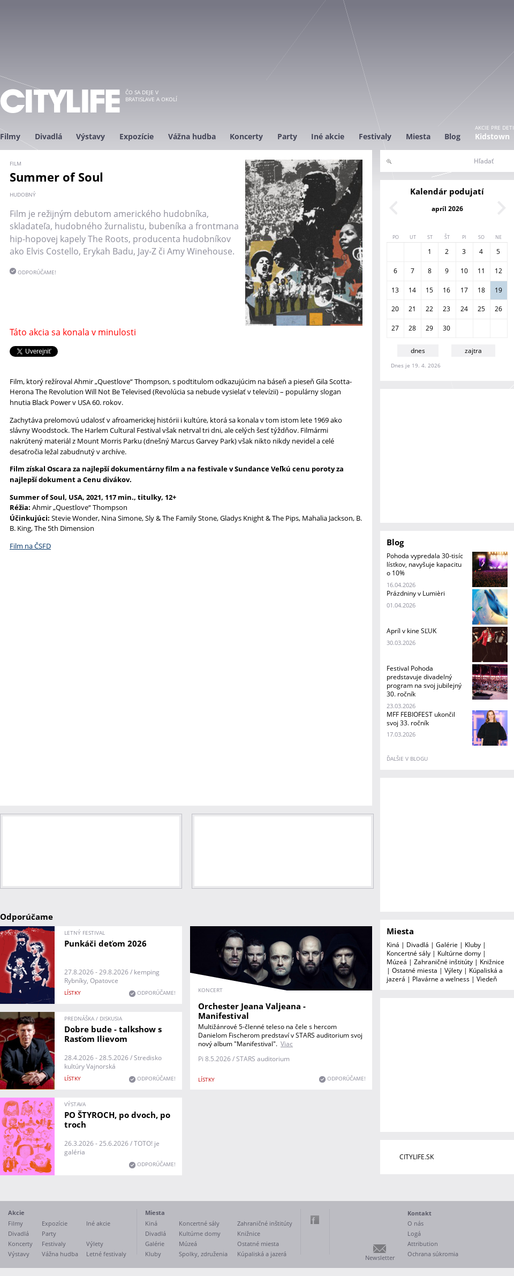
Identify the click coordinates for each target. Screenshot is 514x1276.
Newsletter (380, 1258)
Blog (452, 136)
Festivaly (375, 136)
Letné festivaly (106, 1254)
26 (498, 308)
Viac (287, 1043)
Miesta (418, 136)
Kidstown (492, 136)
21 (412, 308)
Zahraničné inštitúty (443, 961)
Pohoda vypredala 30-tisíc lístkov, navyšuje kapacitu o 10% (425, 564)
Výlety (453, 970)
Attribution (422, 1244)
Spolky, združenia (203, 1254)
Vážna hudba (192, 136)
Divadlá (48, 136)
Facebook (315, 1220)
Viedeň (487, 979)
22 (429, 308)
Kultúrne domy (459, 953)
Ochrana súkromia (432, 1254)
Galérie (447, 944)
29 (429, 328)
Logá (414, 1233)
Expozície (136, 136)
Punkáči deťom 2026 (105, 943)
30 (446, 328)
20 (395, 308)
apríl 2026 (447, 208)
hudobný (23, 194)
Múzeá (397, 961)
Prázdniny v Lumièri (416, 593)
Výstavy (90, 136)
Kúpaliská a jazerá (261, 1254)
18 (481, 290)
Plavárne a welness (441, 979)
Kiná (393, 944)
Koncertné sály (408, 953)
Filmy (10, 136)
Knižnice (492, 961)
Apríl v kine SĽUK (411, 630)
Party (287, 136)
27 (395, 328)
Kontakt (419, 1213)
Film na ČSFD (30, 546)
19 (498, 290)
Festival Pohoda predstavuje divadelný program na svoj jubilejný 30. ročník (424, 681)
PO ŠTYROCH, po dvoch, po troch (117, 1119)
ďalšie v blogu (407, 758)
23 (446, 308)
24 (464, 308)
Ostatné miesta (414, 970)
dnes (418, 350)
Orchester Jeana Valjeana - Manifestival (252, 1011)
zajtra (473, 350)
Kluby (473, 944)
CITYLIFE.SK (416, 1156)
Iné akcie (327, 136)
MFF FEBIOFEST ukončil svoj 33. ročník (421, 718)
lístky (72, 992)
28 (412, 328)
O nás (415, 1223)
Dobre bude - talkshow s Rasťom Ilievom (113, 1034)
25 (481, 308)
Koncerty (246, 136)
